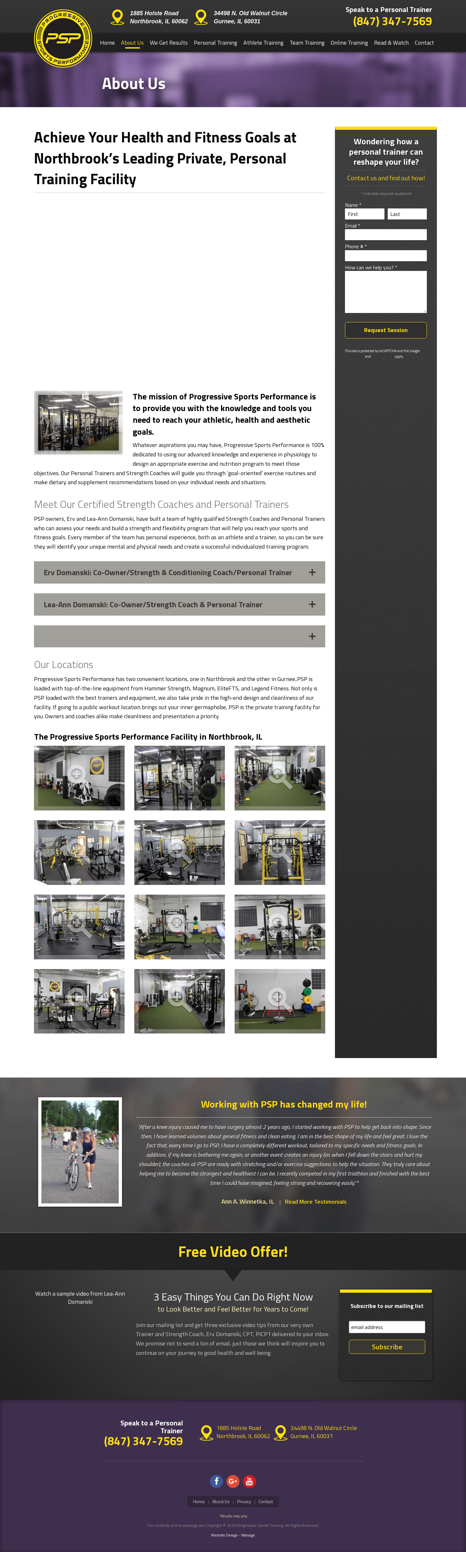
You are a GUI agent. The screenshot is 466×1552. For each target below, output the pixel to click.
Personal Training (215, 42)
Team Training (307, 42)
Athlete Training (263, 42)
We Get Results (169, 42)
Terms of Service (383, 356)
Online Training (349, 42)
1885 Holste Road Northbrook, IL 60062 (159, 17)
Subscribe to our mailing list (387, 1305)
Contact (424, 42)
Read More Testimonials (316, 1201)
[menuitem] (107, 43)
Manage (248, 1535)
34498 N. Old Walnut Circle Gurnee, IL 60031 (250, 17)
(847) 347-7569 (392, 21)
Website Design (224, 1535)
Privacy (244, 1501)
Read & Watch (391, 42)
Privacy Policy (354, 356)
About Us (132, 42)
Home (107, 42)
